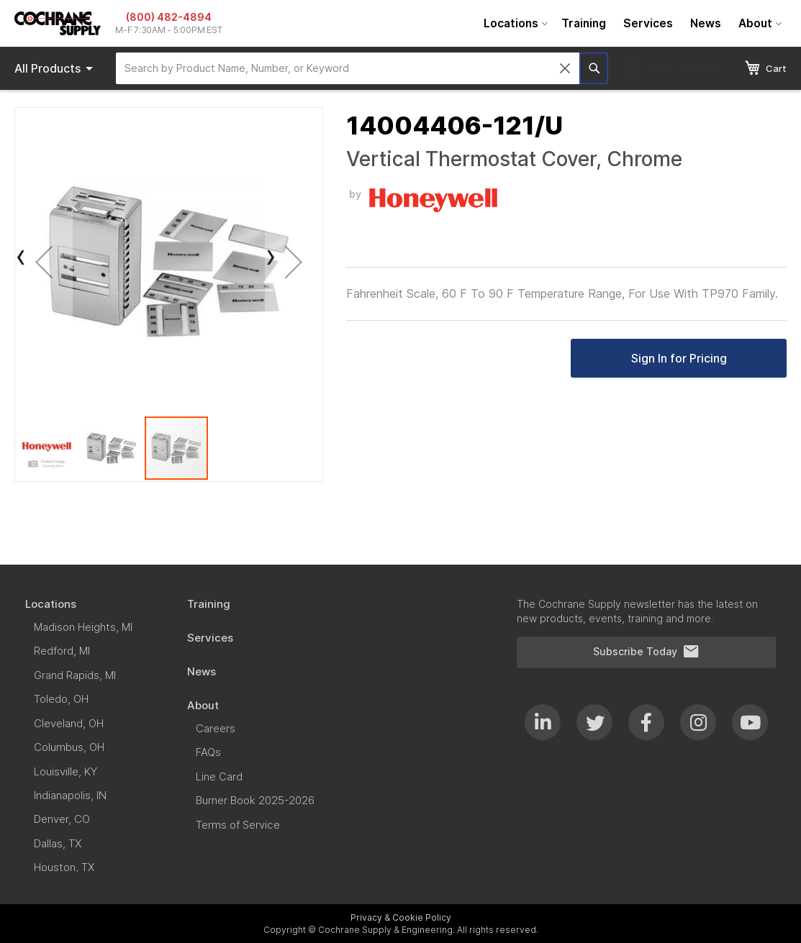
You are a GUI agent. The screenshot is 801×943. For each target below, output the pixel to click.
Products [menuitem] (56, 68)
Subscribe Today (646, 652)
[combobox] (348, 68)
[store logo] (57, 23)
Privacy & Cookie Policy (400, 917)
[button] (44, 261)
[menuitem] (514, 23)
